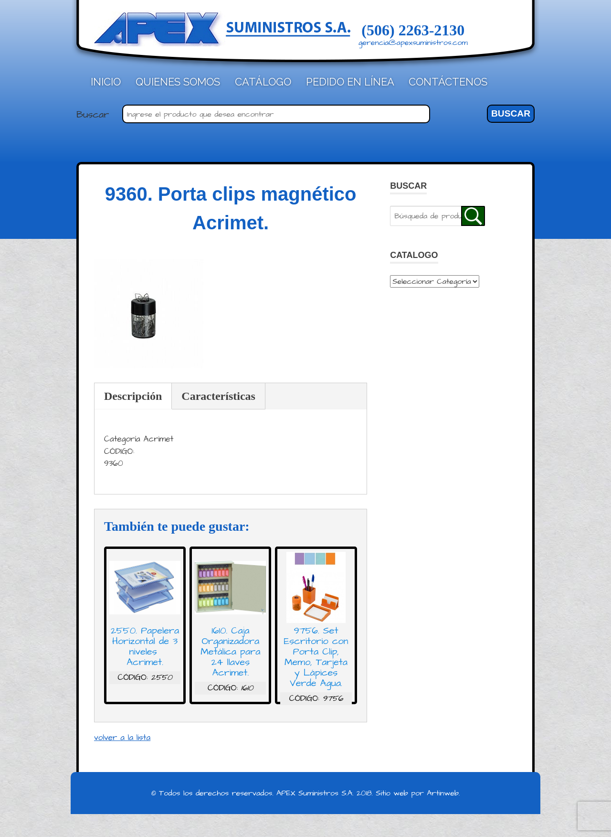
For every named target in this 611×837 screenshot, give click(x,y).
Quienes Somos (178, 81)
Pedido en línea (350, 81)
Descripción (133, 396)
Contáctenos (448, 81)
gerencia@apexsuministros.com (413, 42)
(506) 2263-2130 (412, 30)
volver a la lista (122, 737)
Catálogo (263, 81)
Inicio (106, 81)
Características (218, 396)
